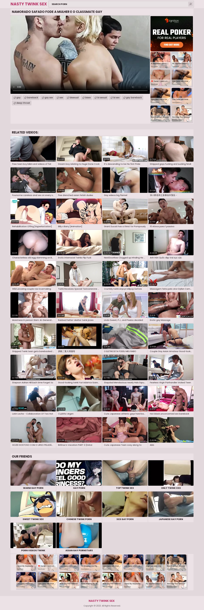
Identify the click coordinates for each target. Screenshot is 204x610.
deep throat (23, 103)
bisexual (74, 97)
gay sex (49, 97)
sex (61, 97)
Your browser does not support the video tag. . (80, 55)
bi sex (116, 97)
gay (18, 97)
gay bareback (134, 97)
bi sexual (102, 97)
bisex (88, 97)
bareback (32, 97)
